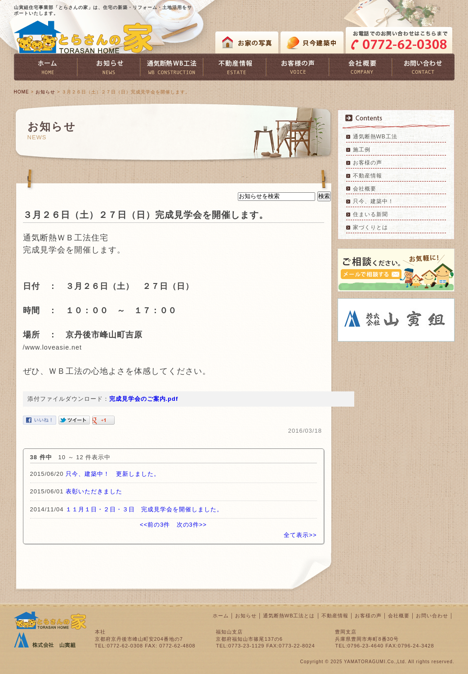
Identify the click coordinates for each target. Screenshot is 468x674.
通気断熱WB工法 (375, 136)
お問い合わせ (432, 615)
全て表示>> (300, 535)
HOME (21, 91)
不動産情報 (367, 176)
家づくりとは (370, 227)
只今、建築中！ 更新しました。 (113, 473)
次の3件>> (192, 524)
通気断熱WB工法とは (289, 615)
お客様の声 (367, 163)
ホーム (221, 615)
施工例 (361, 149)
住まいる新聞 (370, 214)
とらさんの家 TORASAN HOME (83, 37)
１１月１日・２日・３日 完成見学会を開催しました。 (144, 509)
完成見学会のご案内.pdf (143, 398)
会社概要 (364, 189)
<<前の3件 (155, 524)
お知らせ (45, 91)
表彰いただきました (94, 491)
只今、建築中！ (373, 201)
